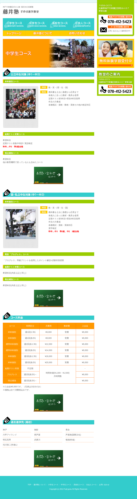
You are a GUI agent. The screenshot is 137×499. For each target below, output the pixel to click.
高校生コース (60, 24)
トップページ (14, 33)
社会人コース (82, 24)
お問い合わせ (77, 33)
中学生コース (37, 24)
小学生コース (14, 24)
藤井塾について (43, 33)
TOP (29, 485)
